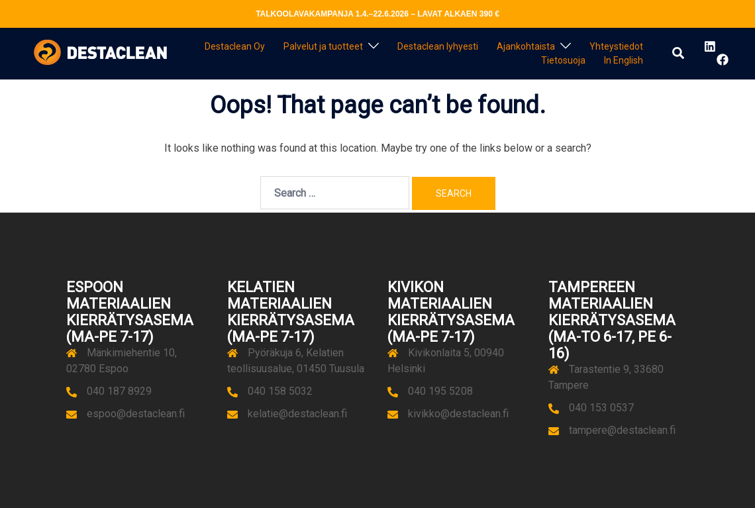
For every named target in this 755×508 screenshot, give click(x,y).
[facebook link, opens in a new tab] (722, 59)
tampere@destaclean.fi (622, 430)
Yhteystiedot (616, 46)
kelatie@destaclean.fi (297, 413)
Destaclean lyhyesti (437, 46)
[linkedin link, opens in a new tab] (708, 46)
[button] (678, 53)
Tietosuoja (563, 60)
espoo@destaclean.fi (136, 413)
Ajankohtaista (526, 46)
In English (623, 60)
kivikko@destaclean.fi (458, 413)
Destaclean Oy (235, 46)
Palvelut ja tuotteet (323, 46)
